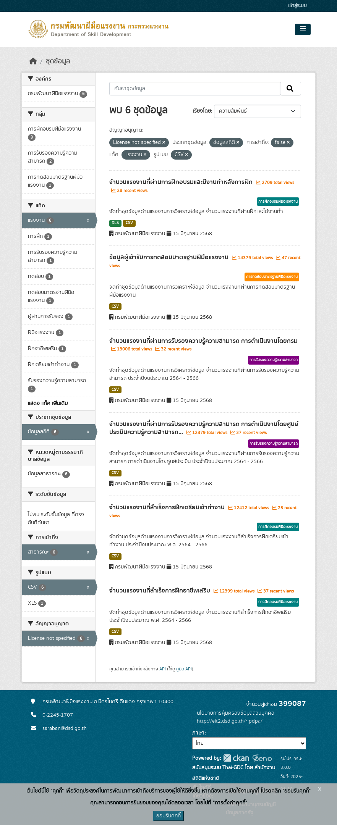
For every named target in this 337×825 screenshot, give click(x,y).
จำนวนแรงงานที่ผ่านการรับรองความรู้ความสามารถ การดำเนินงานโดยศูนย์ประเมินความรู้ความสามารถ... (203, 428)
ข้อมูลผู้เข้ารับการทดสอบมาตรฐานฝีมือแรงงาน (169, 257)
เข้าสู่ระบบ (297, 6)
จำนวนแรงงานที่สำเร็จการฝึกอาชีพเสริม (160, 591)
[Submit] (290, 88)
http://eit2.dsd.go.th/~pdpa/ (229, 721)
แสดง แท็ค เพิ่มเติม (48, 403)
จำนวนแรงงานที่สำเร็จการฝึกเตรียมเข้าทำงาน (167, 507)
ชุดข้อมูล (58, 61)
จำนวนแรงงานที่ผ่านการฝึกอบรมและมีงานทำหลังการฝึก (181, 182)
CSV (129, 223)
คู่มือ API (184, 668)
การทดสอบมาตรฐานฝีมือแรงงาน (272, 276)
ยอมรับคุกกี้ (168, 816)
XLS (115, 223)
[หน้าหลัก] (33, 61)
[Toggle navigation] (303, 29)
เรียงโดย (202, 111)
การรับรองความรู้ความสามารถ (274, 360)
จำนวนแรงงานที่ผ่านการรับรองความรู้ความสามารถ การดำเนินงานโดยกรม (203, 341)
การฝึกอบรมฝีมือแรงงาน (278, 201)
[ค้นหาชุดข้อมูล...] (195, 88)
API (162, 668)
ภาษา (198, 733)
